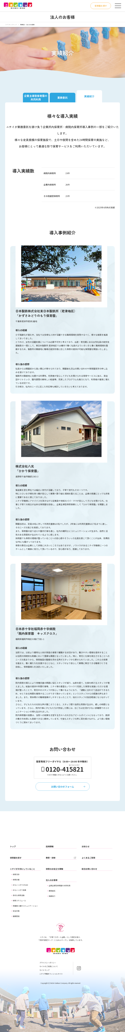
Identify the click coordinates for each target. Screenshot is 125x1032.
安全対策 (16, 911)
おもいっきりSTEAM (20, 885)
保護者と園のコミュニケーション (25, 906)
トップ (13, 846)
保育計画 (16, 879)
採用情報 (50, 846)
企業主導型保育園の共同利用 (35, 97)
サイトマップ (44, 970)
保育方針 (16, 874)
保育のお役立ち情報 (54, 869)
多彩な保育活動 (18, 895)
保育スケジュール (19, 900)
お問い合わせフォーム (62, 786)
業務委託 (62, 97)
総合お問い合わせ (89, 869)
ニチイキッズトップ (11, 25)
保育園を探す (101, 5)
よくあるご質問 (88, 857)
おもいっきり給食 (19, 890)
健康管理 (16, 916)
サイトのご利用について (48, 966)
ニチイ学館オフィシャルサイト (51, 974)
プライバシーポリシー (47, 962)
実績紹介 (89, 96)
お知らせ (85, 846)
